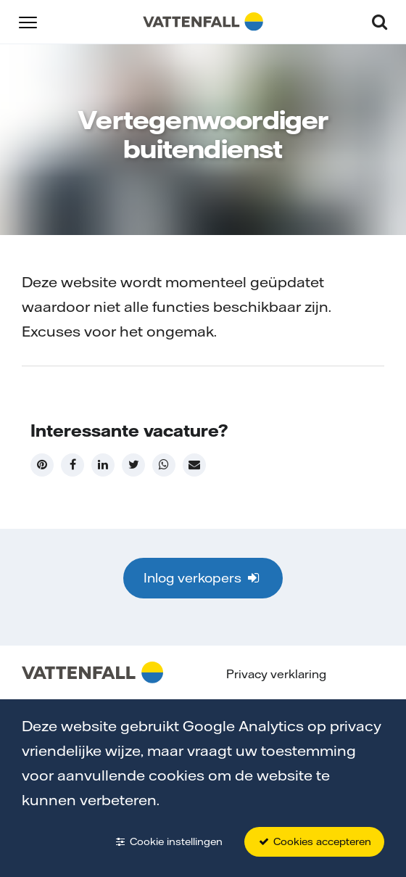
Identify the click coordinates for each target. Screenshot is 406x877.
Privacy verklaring (276, 674)
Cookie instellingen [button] (168, 841)
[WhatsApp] (163, 465)
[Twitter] (133, 465)
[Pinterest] (42, 465)
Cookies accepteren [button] (314, 841)
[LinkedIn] (103, 465)
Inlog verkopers (203, 577)
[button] (28, 21)
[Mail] (194, 465)
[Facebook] (72, 465)
